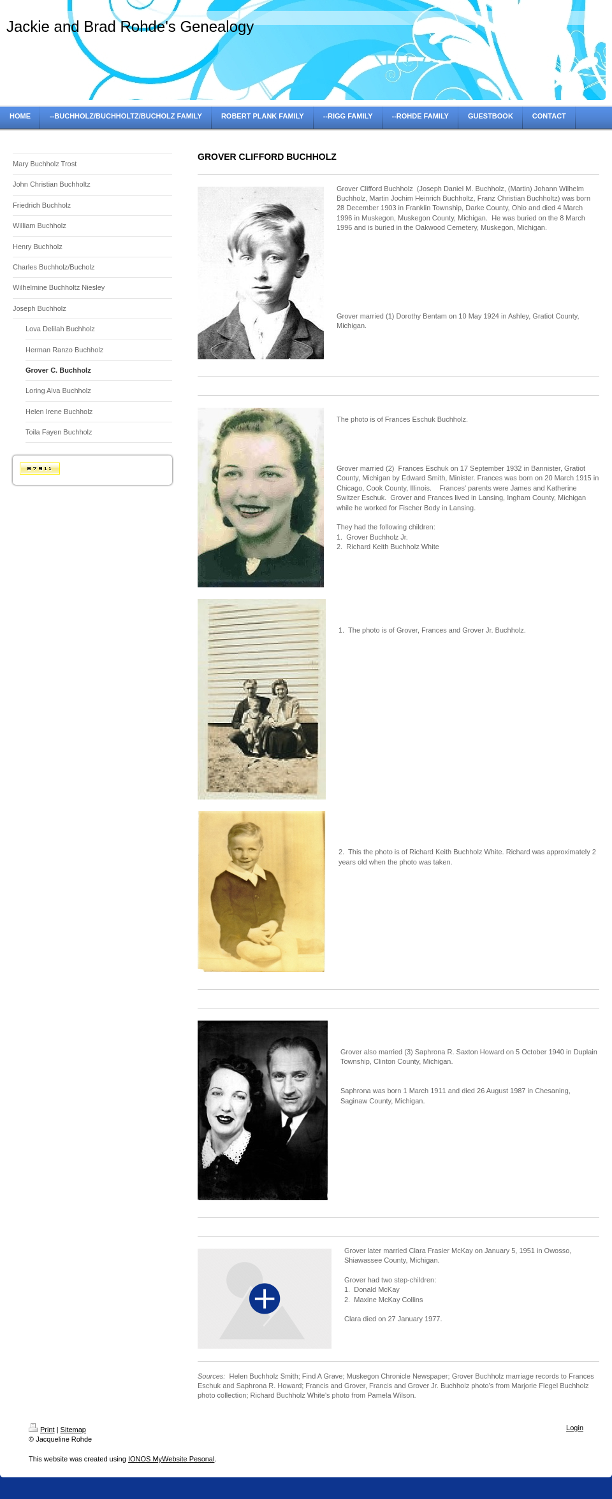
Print (42, 1429)
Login (574, 1427)
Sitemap (73, 1429)
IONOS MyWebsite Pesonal (171, 1459)
